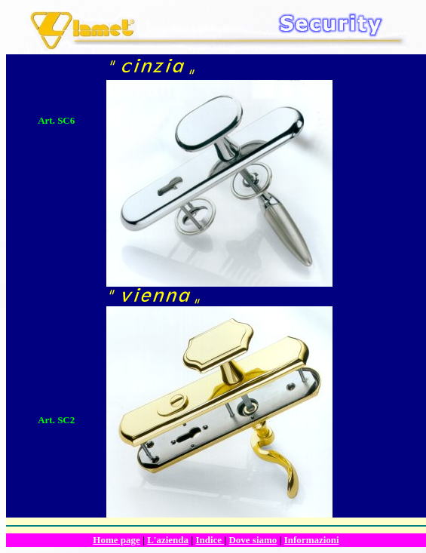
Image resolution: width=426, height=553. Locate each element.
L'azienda (167, 539)
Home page (116, 539)
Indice (209, 539)
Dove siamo (252, 539)
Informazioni (311, 539)
